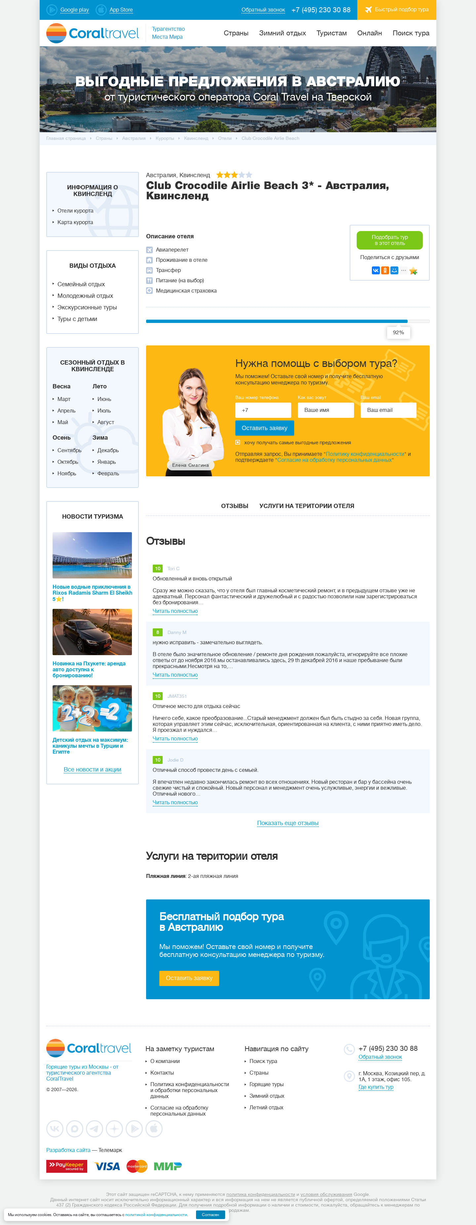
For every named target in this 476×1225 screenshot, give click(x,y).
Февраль (108, 474)
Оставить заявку (189, 978)
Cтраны (236, 33)
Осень (62, 437)
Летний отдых (266, 1108)
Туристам (332, 33)
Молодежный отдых (85, 296)
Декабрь (108, 451)
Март (64, 399)
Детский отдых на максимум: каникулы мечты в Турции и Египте (90, 746)
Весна (61, 386)
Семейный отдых (81, 284)
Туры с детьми (77, 319)
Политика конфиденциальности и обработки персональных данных (189, 1090)
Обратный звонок (380, 1057)
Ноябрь (67, 474)
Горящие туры (267, 1084)
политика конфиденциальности (260, 1194)
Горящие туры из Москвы (77, 1067)
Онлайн (369, 33)
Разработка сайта (68, 1150)
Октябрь (68, 462)
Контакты (162, 1073)
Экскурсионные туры (87, 307)
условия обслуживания (326, 1194)
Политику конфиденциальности (365, 454)
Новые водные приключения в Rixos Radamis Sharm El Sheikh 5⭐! (92, 593)
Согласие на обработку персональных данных (334, 460)
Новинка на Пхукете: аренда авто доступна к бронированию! (89, 670)
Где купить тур (376, 1087)
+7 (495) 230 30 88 (321, 10)
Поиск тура (411, 33)
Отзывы (234, 506)
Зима (100, 437)
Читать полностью (175, 611)
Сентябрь (69, 451)
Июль (104, 411)
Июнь (104, 399)
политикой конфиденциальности (156, 1214)
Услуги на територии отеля (306, 506)
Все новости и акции (92, 769)
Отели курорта (76, 211)
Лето (100, 386)
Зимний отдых (282, 33)
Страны (259, 1073)
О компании (165, 1061)
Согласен (210, 1214)
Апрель (66, 411)
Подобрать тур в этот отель (390, 240)
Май (63, 422)
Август (106, 422)
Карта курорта (75, 222)
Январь (107, 462)
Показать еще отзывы (288, 823)
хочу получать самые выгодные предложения (293, 443)
